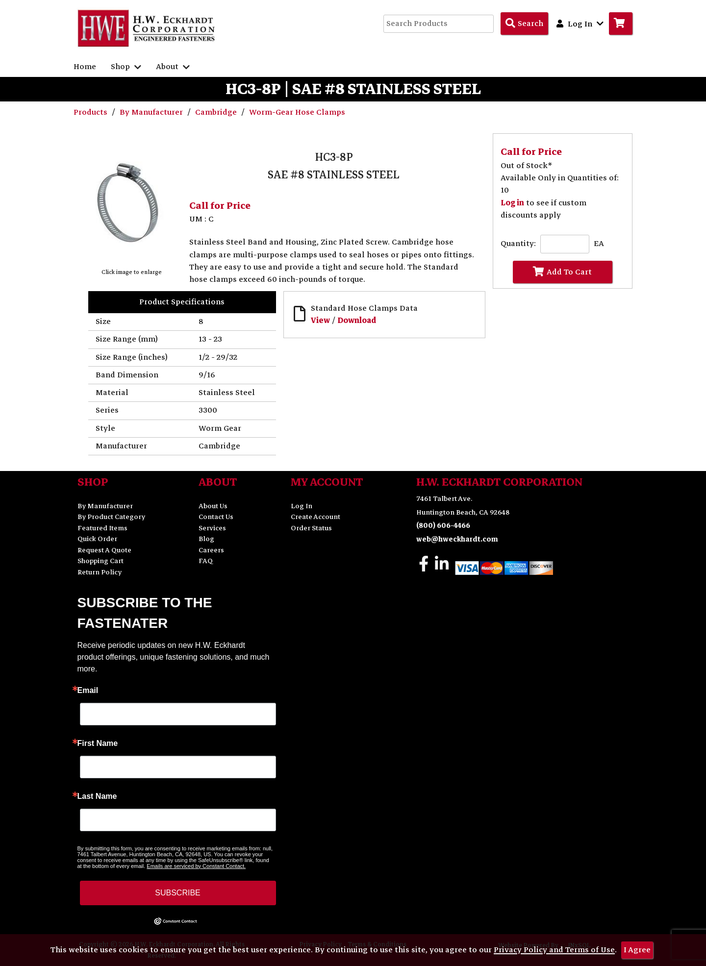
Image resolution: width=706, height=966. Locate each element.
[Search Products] (524, 23)
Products (91, 112)
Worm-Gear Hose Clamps (297, 112)
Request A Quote (104, 550)
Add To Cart (562, 271)
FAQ (206, 561)
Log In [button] (580, 23)
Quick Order (97, 539)
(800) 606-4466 (443, 525)
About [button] (173, 66)
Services (212, 528)
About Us (213, 506)
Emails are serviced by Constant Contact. (196, 866)
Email (88, 690)
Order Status (311, 528)
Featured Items (102, 528)
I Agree (637, 949)
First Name (97, 743)
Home (85, 66)
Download (356, 320)
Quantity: (518, 244)
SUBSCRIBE (177, 893)
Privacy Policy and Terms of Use (554, 949)
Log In (301, 506)
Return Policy (99, 572)
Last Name (97, 796)
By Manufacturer (152, 112)
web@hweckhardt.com (457, 539)
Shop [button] (126, 66)
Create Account (315, 516)
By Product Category (111, 516)
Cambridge (217, 112)
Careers (211, 550)
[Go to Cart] (620, 23)
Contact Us (216, 516)
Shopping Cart (100, 561)
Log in (512, 203)
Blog (206, 539)
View (320, 320)
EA (599, 244)
